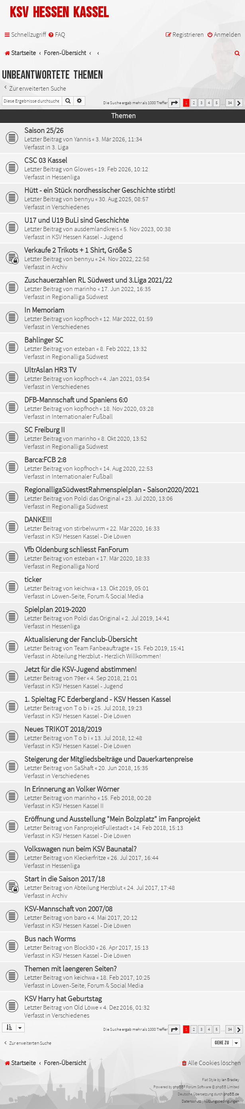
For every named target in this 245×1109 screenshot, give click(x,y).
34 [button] (230, 102)
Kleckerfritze (90, 857)
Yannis (82, 139)
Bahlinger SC (43, 340)
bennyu (84, 199)
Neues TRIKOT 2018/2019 (63, 729)
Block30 (84, 947)
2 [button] (194, 102)
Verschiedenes (70, 207)
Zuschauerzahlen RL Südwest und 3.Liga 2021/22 (98, 280)
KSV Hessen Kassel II (78, 806)
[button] (174, 103)
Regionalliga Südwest (80, 297)
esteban (84, 349)
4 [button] (209, 102)
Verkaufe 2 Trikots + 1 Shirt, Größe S (78, 250)
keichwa (84, 588)
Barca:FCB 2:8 (45, 459)
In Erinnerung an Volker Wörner (71, 789)
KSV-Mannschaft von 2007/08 (68, 908)
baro (80, 917)
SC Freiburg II (44, 429)
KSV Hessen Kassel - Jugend (87, 237)
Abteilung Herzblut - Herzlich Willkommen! (106, 656)
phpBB (178, 1086)
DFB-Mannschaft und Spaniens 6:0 (75, 399)
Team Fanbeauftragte (101, 648)
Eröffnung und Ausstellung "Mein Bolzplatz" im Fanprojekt (112, 819)
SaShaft (84, 768)
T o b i (82, 708)
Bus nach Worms (50, 938)
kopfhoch (86, 319)
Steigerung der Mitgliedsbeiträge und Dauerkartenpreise (108, 759)
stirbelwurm (89, 528)
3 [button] (201, 102)
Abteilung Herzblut (98, 887)
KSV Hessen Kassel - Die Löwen (91, 536)
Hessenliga (66, 177)
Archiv (59, 267)
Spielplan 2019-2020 (55, 609)
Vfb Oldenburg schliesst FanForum (76, 549)
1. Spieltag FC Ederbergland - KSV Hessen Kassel (97, 699)
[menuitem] (56, 35)
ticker (32, 579)
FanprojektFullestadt (101, 828)
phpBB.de (231, 1094)
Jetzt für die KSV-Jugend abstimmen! (80, 669)
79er (80, 678)
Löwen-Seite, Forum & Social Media (97, 596)
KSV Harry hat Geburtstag (63, 998)
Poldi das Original (97, 498)
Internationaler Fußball (82, 416)
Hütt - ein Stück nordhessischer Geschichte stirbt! (99, 190)
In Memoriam (44, 310)
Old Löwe (86, 1007)
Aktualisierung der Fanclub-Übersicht (80, 639)
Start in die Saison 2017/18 (64, 878)
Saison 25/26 (43, 130)
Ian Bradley (230, 1079)
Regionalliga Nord (75, 566)
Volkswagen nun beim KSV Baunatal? (80, 849)
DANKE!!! (38, 519)
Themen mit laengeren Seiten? (70, 968)
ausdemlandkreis (96, 229)
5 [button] (217, 102)
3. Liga (60, 147)
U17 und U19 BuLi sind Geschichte (76, 220)
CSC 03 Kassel (45, 160)
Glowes (83, 169)
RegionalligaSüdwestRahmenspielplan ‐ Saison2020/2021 (111, 489)
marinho (85, 289)
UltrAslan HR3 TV (50, 369)
